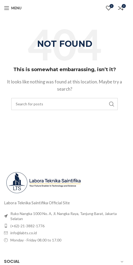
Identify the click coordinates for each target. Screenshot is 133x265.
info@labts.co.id (23, 233)
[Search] (64, 104)
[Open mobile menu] (12, 8)
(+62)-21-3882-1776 (27, 226)
